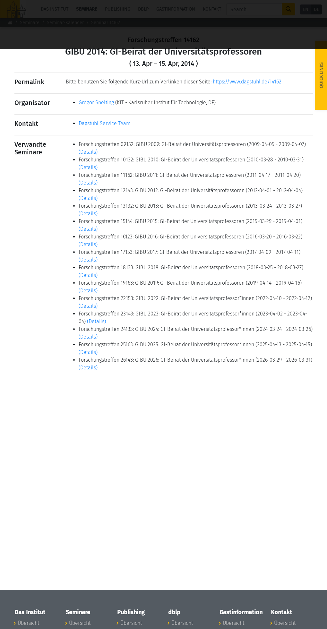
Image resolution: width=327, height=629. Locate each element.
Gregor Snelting (96, 102)
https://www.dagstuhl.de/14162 (247, 82)
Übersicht (28, 623)
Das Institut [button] (54, 9)
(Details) (88, 152)
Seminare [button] (86, 9)
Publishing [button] (117, 9)
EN (305, 9)
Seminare (29, 22)
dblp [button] (143, 9)
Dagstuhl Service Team (105, 123)
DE (316, 9)
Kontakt (212, 9)
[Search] (254, 9)
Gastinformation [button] (175, 9)
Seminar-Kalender (65, 22)
